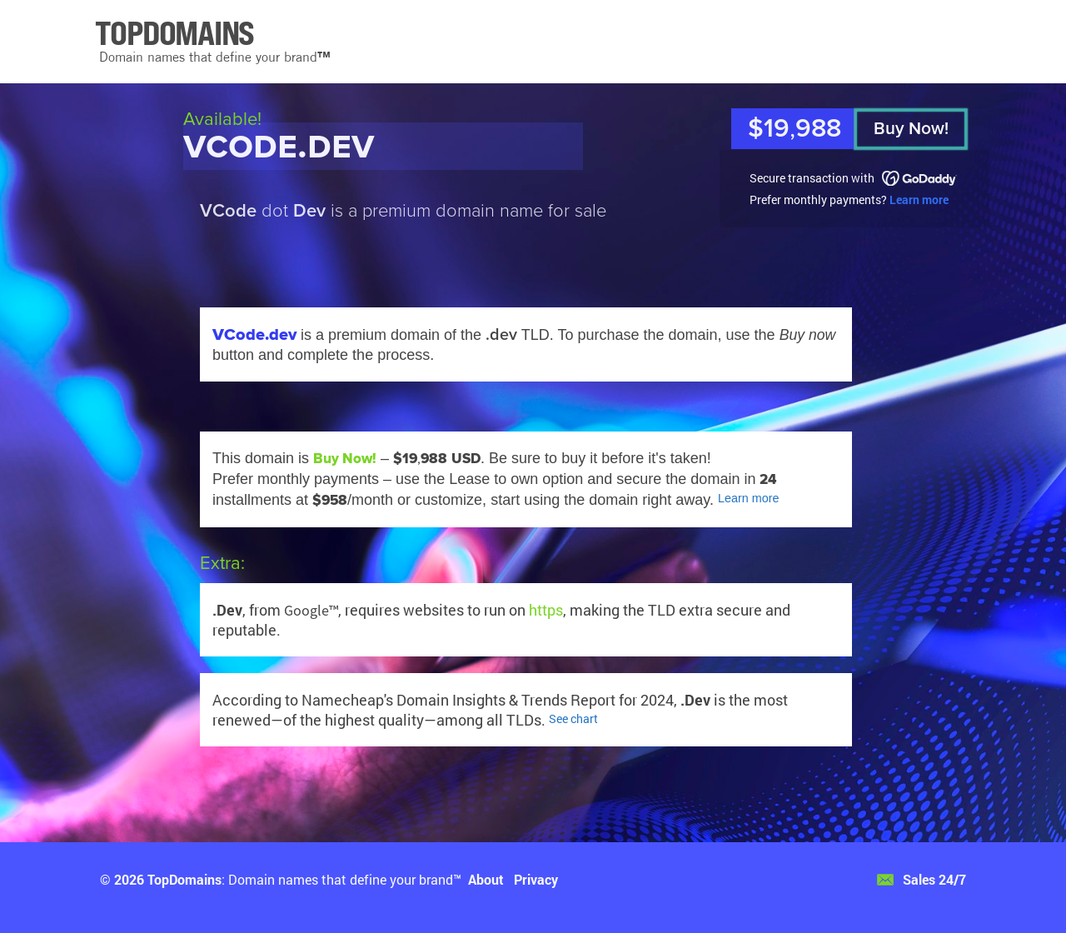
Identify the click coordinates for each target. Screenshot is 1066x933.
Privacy (536, 879)
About (486, 879)
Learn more (919, 199)
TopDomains (184, 879)
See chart (573, 718)
